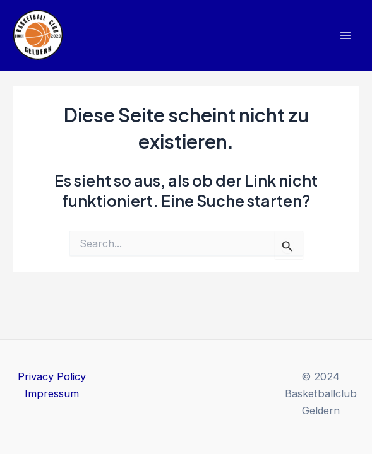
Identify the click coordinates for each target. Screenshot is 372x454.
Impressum (52, 393)
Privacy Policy (52, 376)
